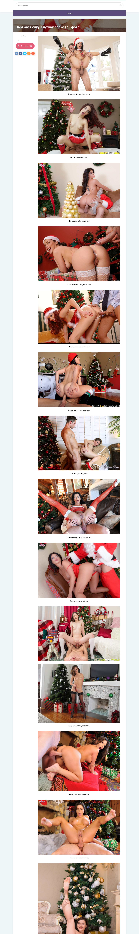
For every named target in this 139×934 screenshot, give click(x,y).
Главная (69, 13)
